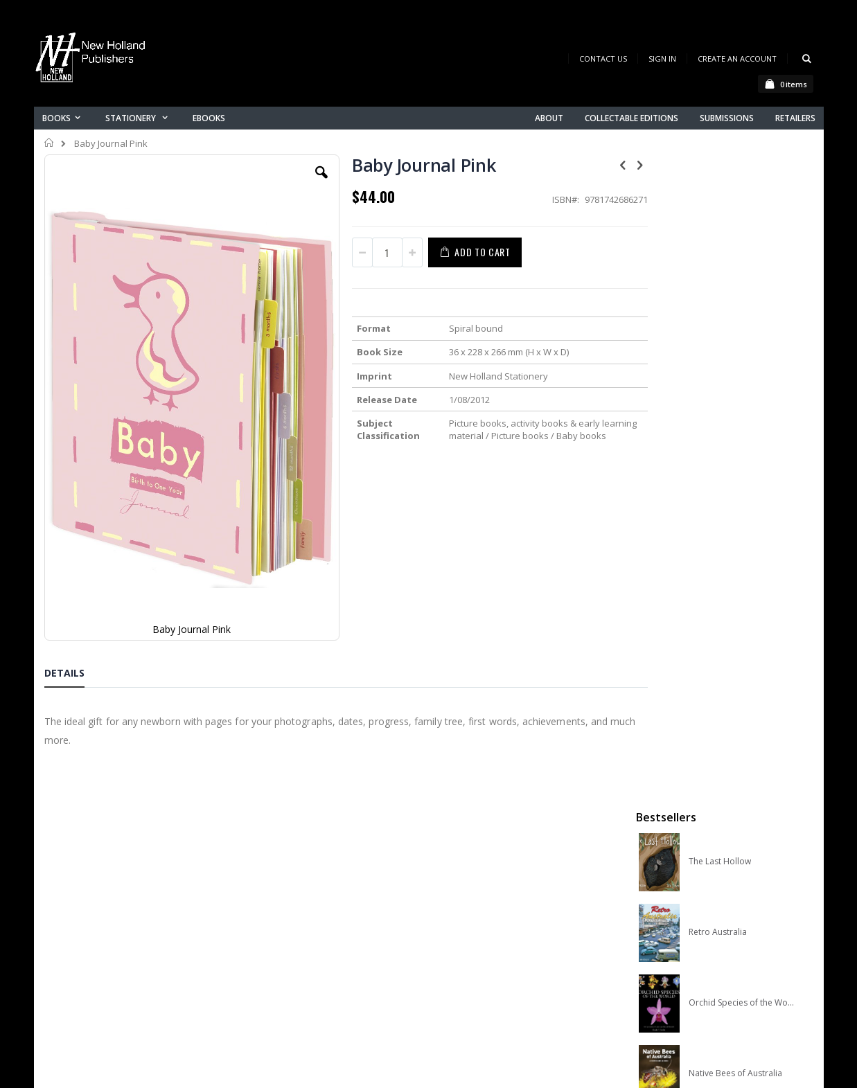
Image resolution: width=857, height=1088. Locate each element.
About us (276, 897)
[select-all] (791, 596)
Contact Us (603, 58)
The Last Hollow (720, 227)
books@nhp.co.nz (111, 916)
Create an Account (737, 58)
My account (282, 933)
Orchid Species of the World (742, 369)
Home (49, 142)
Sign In (662, 58)
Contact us (281, 915)
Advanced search (296, 969)
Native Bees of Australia (735, 439)
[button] (308, 183)
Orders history (288, 951)
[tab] (74, 554)
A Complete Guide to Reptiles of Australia (742, 510)
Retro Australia (718, 298)
